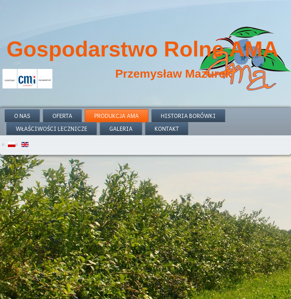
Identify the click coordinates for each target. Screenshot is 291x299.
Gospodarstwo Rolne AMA (143, 49)
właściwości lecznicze (51, 128)
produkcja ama (116, 115)
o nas (22, 115)
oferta (62, 115)
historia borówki (188, 115)
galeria (121, 128)
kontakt (167, 128)
